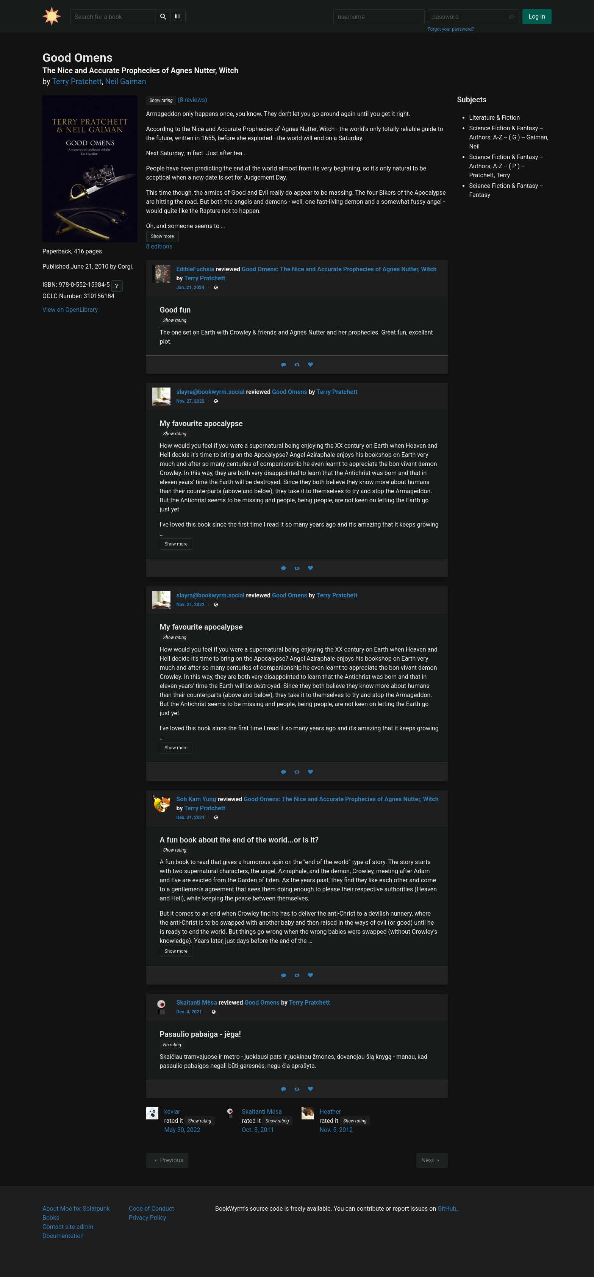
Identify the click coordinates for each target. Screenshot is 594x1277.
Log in (537, 16)
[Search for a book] (113, 16)
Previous (167, 1160)
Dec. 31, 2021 (191, 817)
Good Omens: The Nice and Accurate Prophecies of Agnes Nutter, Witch (339, 269)
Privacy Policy (147, 1217)
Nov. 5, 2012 (336, 1129)
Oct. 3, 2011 (258, 1129)
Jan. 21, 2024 (191, 287)
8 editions (159, 246)
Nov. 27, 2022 (191, 401)
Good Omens (289, 391)
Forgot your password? (451, 29)
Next (432, 1160)
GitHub (447, 1208)
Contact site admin (67, 1226)
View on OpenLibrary (70, 309)
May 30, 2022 (182, 1129)
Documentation (63, 1235)
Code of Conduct (151, 1208)
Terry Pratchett (204, 278)
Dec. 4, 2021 (189, 1011)
